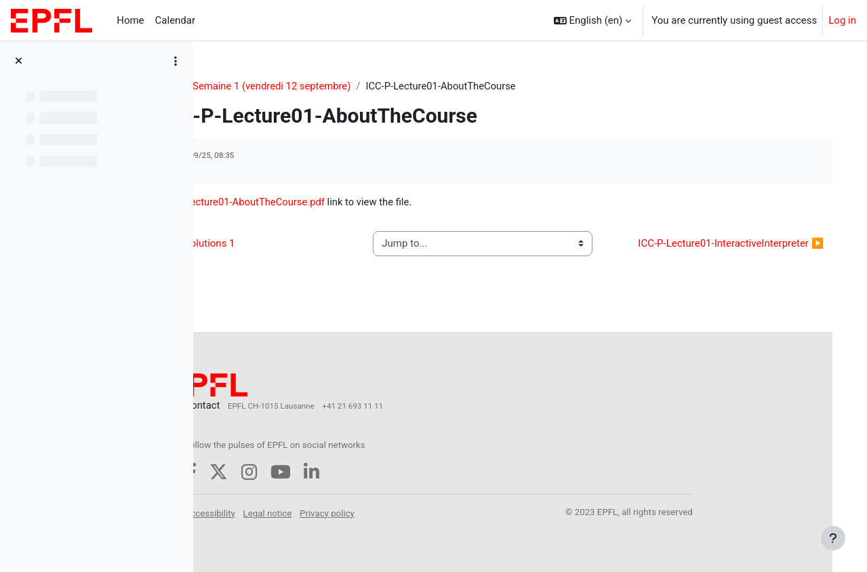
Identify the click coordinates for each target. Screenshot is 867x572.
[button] (593, 20)
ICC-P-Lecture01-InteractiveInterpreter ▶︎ (726, 252)
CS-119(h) (242, 86)
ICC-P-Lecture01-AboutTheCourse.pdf (329, 203)
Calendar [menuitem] (175, 20)
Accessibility (297, 513)
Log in (842, 20)
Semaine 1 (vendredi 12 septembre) (360, 86)
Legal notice (354, 513)
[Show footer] (833, 538)
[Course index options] (175, 61)
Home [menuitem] (130, 20)
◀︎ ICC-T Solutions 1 (274, 252)
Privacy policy (414, 513)
